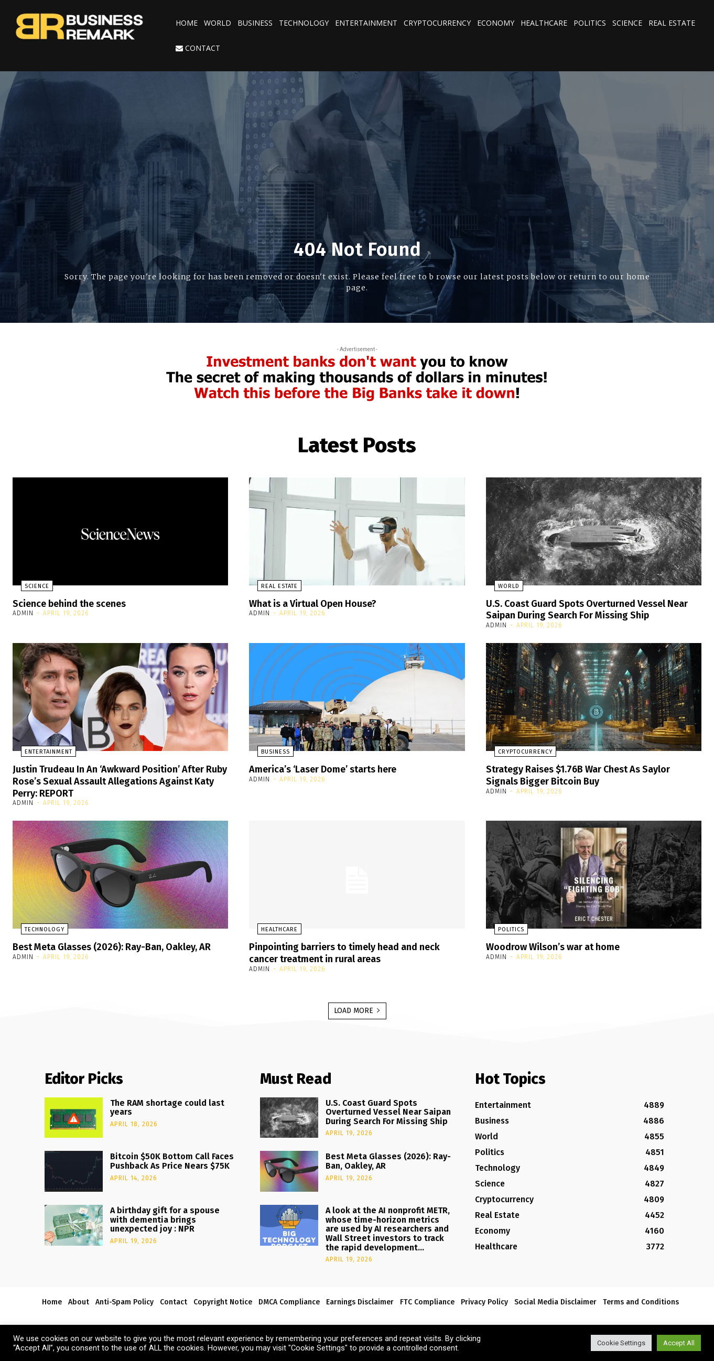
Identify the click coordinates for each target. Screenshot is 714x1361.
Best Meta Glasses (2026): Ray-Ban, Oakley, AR (116, 950)
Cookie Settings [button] (621, 1343)
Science (627, 23)
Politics (590, 23)
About (78, 1298)
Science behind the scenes (77, 603)
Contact (198, 48)
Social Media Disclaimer (555, 1298)
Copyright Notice (222, 1298)
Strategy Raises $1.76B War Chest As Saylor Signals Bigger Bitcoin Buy (590, 773)
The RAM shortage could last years (167, 1104)
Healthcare (544, 23)
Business (255, 23)
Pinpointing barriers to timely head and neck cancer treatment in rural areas (356, 950)
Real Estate (671, 23)
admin (23, 613)
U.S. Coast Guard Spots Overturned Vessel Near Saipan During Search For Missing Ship (589, 609)
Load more (357, 1007)
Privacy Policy (484, 1298)
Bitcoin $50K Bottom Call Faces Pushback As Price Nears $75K (172, 1158)
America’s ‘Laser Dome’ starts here (333, 767)
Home (187, 23)
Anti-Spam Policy (124, 1298)
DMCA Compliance (289, 1298)
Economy (495, 23)
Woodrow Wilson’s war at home (561, 944)
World (217, 23)
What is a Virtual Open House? (321, 603)
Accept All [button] (679, 1343)
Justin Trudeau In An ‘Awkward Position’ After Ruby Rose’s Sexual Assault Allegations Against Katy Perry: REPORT (119, 779)
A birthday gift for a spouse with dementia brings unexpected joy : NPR (165, 1217)
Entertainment (366, 23)
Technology (304, 23)
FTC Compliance (427, 1298)
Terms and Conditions (641, 1298)
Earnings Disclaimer (360, 1298)
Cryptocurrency (437, 23)
